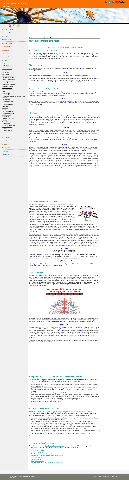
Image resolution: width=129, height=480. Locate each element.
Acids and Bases (6, 123)
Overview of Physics (62, 47)
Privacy (95, 476)
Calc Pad (4, 64)
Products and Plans (7, 33)
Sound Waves (5, 106)
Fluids (3, 91)
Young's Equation (36, 459)
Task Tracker (5, 36)
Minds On (4, 60)
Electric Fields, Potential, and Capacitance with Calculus (13, 97)
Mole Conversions (6, 115)
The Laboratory (6, 148)
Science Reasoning (7, 134)
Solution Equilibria (7, 127)
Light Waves (5, 108)
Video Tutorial (6, 46)
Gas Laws (4, 120)
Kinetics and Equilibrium (8, 125)
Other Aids (5, 151)
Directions (4, 70)
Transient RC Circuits (7, 101)
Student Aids (5, 50)
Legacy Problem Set (77, 47)
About (104, 476)
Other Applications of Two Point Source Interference (47, 462)
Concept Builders (6, 57)
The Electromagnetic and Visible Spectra (43, 454)
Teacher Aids (5, 137)
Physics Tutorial (6, 39)
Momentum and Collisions (8, 79)
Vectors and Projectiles (7, 76)
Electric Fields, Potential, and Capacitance (12, 95)
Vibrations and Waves (7, 104)
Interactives (5, 53)
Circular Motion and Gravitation (10, 82)
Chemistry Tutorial (7, 43)
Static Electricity (6, 93)
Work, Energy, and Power (8, 81)
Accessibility (5, 154)
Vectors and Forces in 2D (8, 77)
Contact (99, 476)
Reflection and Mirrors (7, 109)
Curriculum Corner (7, 144)
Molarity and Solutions (8, 118)
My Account (6, 6)
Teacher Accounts (6, 67)
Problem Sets (50, 47)
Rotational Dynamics (7, 89)
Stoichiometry (5, 116)
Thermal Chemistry (7, 121)
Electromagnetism (6, 102)
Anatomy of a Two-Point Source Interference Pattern (47, 456)
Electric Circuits (6, 99)
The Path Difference (37, 457)
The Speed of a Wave (37, 450)
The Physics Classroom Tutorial (44, 342)
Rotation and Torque (7, 88)
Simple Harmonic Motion (8, 84)
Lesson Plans (5, 141)
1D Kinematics (5, 72)
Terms (116, 476)
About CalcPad (5, 65)
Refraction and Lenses (7, 111)
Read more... (33, 436)
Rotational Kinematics (7, 86)
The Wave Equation (37, 452)
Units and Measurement (8, 113)
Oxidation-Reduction (7, 128)
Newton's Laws (6, 74)
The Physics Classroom (34, 37)
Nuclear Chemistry (7, 130)
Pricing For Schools (7, 69)
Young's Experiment (37, 461)
